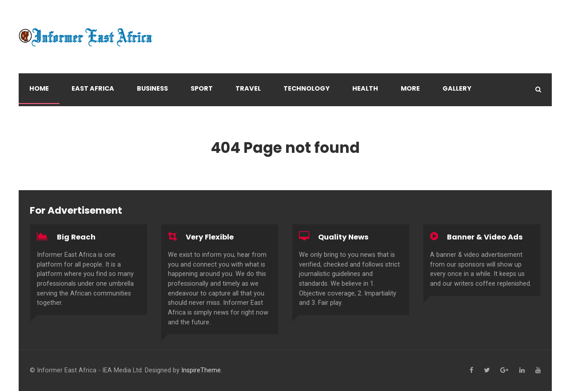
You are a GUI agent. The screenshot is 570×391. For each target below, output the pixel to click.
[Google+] (504, 370)
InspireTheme (201, 370)
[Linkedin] (522, 370)
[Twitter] (486, 370)
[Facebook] (471, 370)
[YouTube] (538, 370)
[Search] (538, 89)
